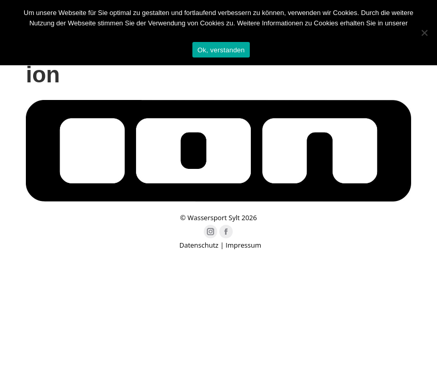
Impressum (243, 245)
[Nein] (424, 32)
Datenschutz (199, 245)
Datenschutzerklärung (218, 33)
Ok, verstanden (221, 50)
